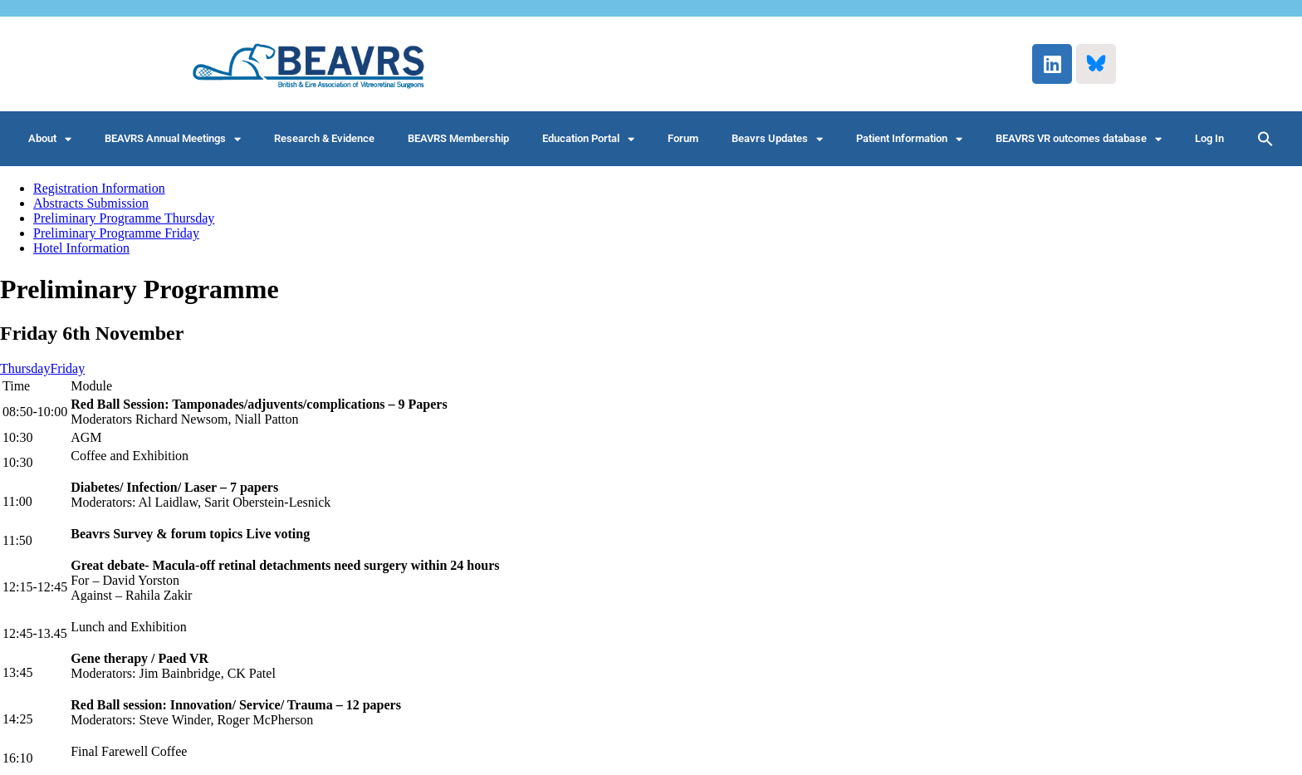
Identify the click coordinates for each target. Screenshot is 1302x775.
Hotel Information (81, 248)
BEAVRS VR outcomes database (1079, 139)
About (49, 139)
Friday (67, 368)
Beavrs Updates (777, 139)
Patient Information (909, 139)
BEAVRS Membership (458, 138)
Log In (1209, 138)
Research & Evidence (324, 138)
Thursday (25, 368)
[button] (1265, 139)
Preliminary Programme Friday (116, 233)
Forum (683, 138)
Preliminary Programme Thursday (123, 218)
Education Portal (588, 139)
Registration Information (99, 188)
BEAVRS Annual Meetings (173, 139)
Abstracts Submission (91, 203)
